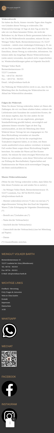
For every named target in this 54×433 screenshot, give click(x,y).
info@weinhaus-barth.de (17, 274)
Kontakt (5, 299)
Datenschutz (6, 306)
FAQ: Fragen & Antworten (12, 292)
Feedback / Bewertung (10, 289)
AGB (3, 309)
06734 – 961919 (11, 267)
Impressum (6, 302)
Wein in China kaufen (10, 295)
